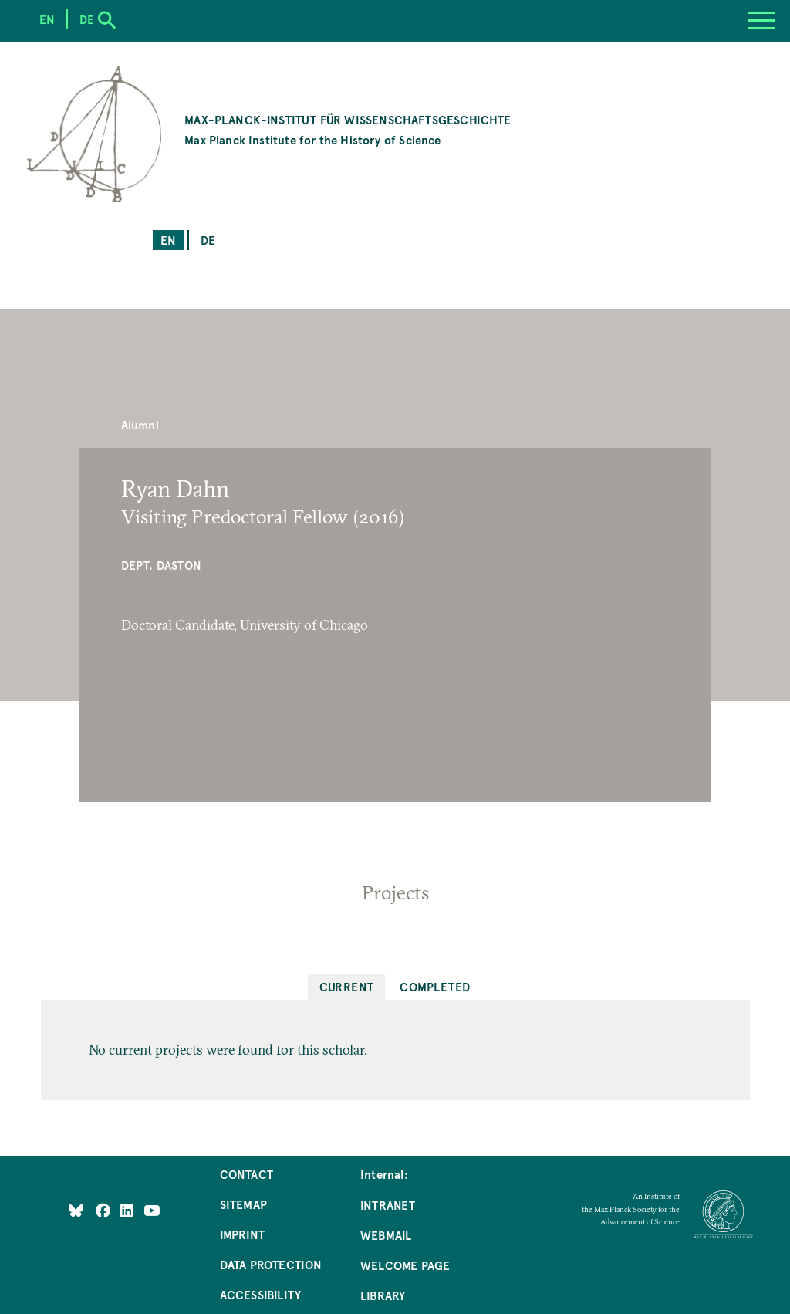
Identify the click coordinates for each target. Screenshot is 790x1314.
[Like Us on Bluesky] (76, 1209)
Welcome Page (405, 1265)
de (208, 240)
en (168, 240)
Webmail (385, 1235)
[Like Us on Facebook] (104, 1209)
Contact (246, 1174)
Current (346, 986)
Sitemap (243, 1204)
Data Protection (271, 1264)
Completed (435, 986)
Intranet (387, 1205)
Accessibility (260, 1294)
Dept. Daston (161, 565)
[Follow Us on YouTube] (151, 1209)
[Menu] (761, 21)
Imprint (242, 1234)
